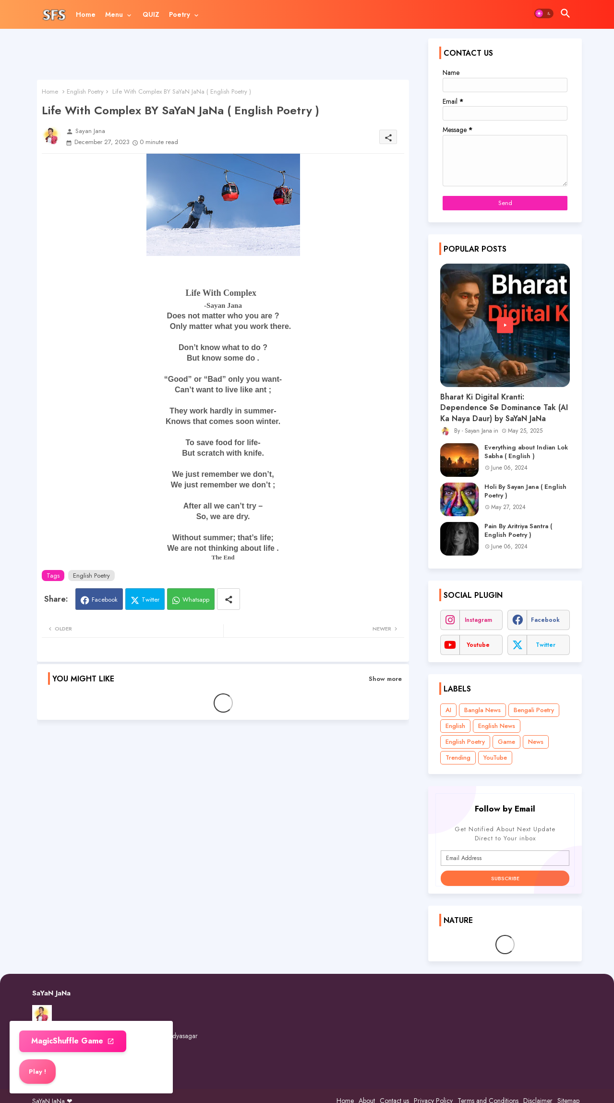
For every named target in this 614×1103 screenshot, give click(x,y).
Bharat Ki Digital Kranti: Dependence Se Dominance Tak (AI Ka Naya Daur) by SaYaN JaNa (504, 408)
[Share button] (228, 599)
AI (448, 710)
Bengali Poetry (534, 710)
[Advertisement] (223, 59)
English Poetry (85, 91)
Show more (385, 678)
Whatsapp (195, 599)
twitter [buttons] (545, 645)
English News (496, 725)
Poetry (179, 14)
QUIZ (151, 14)
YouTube (495, 757)
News (535, 741)
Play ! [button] (37, 1071)
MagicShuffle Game (68, 1040)
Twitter (150, 599)
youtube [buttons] (478, 645)
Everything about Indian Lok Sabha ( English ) (526, 452)
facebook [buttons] (545, 620)
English (455, 725)
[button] (544, 13)
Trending (457, 757)
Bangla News (482, 710)
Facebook (105, 599)
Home (86, 14)
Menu (114, 14)
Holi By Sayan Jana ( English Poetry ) (525, 491)
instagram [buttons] (478, 620)
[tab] (85, 14)
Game (506, 741)
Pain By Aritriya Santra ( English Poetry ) (518, 530)
